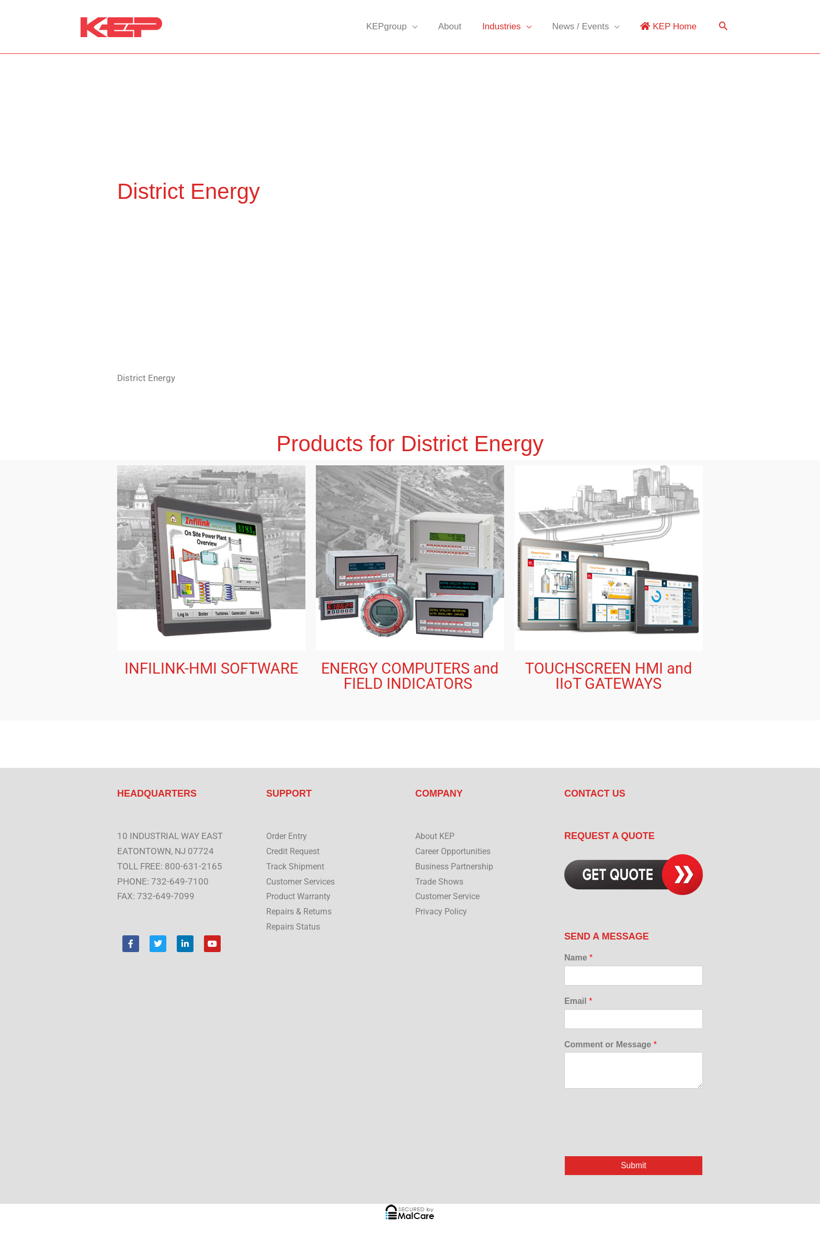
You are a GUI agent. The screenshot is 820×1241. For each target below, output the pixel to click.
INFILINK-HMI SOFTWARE (211, 668)
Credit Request (295, 851)
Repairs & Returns (301, 911)
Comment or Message (610, 1044)
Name (578, 957)
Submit (633, 1166)
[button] (723, 26)
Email (578, 1001)
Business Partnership (457, 866)
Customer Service (450, 896)
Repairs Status (295, 926)
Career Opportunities (456, 851)
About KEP (436, 836)
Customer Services (303, 881)
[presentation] (643, 1138)
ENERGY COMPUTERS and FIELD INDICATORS (409, 675)
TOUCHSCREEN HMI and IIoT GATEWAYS (608, 675)
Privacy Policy (442, 911)
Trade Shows (440, 881)
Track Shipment (297, 866)
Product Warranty (301, 896)
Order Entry (288, 836)
